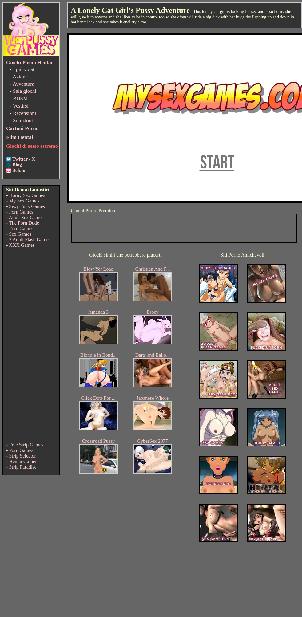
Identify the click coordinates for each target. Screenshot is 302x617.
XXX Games (21, 245)
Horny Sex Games (27, 195)
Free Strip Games (26, 444)
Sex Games (20, 234)
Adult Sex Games (26, 217)
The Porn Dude (24, 223)
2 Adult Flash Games (29, 239)
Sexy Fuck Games (27, 206)
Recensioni (24, 113)
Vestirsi (21, 106)
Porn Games (21, 211)
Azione (20, 77)
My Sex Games (24, 200)
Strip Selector (22, 455)
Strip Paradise (22, 467)
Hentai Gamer (23, 461)
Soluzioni (23, 121)
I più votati (24, 69)
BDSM (20, 98)
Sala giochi (24, 91)
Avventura (23, 84)
